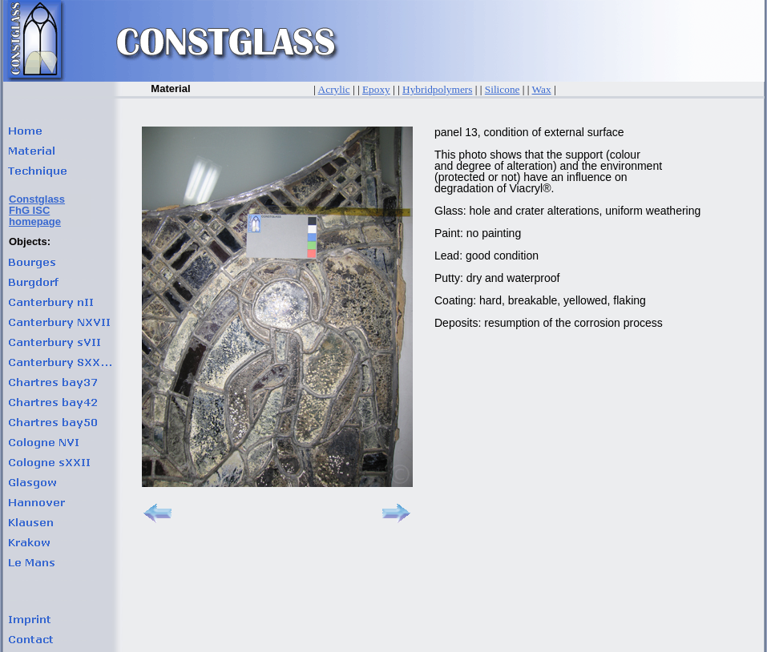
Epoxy (376, 89)
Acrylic (334, 89)
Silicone (502, 89)
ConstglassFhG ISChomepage (37, 210)
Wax (541, 89)
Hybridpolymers (437, 89)
